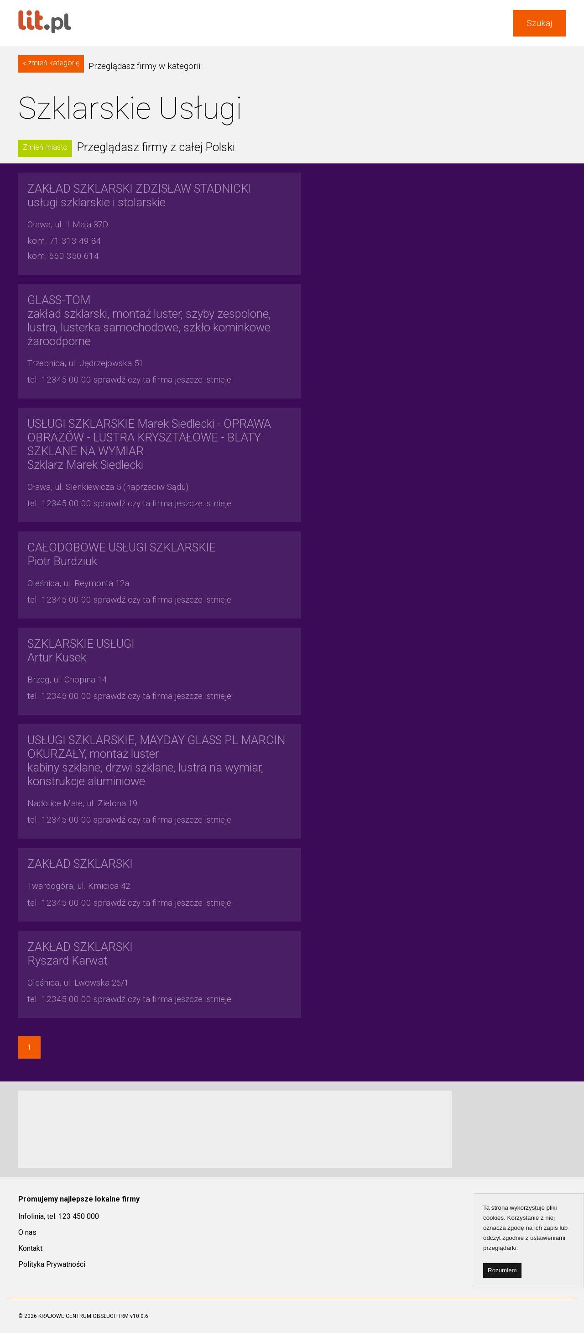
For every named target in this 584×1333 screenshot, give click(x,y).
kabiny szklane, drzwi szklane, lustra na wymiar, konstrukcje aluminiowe (156, 760)
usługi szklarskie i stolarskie (139, 195)
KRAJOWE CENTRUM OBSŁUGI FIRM (83, 1316)
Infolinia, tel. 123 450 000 (58, 1216)
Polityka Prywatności (51, 1264)
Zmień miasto (45, 147)
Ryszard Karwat (80, 953)
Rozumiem (502, 1270)
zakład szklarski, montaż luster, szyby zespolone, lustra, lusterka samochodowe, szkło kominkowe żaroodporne (149, 320)
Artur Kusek (81, 650)
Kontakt (30, 1248)
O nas (27, 1232)
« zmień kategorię (51, 62)
